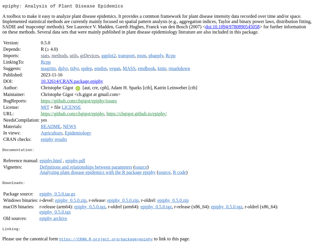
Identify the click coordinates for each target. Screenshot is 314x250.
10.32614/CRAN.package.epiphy (72, 82)
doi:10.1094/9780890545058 (232, 27)
